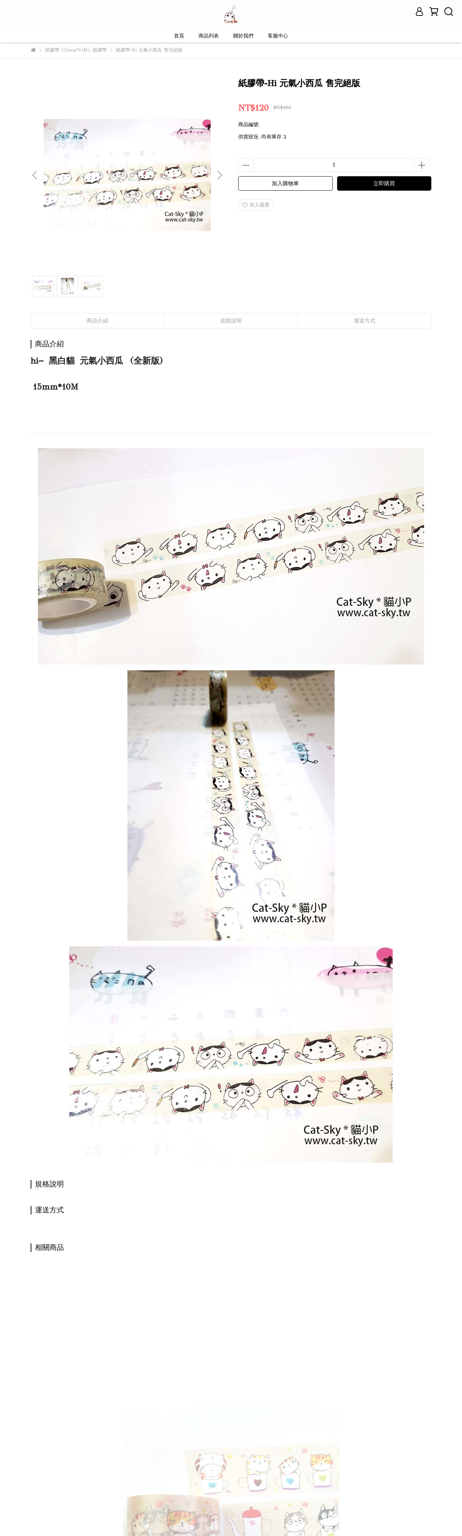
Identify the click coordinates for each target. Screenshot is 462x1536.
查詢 (36, 1457)
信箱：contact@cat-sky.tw (60, 1491)
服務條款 (146, 1457)
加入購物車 (285, 183)
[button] (219, 175)
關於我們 (243, 36)
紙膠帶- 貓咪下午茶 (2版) (78, 1377)
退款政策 (117, 1457)
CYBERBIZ (188, 1518)
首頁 (179, 36)
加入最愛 (256, 205)
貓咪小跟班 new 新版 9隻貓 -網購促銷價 (181, 1381)
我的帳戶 (88, 1457)
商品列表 (209, 36)
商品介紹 (97, 321)
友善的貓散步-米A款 (266, 1377)
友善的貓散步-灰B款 (363, 1377)
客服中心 (278, 36)
